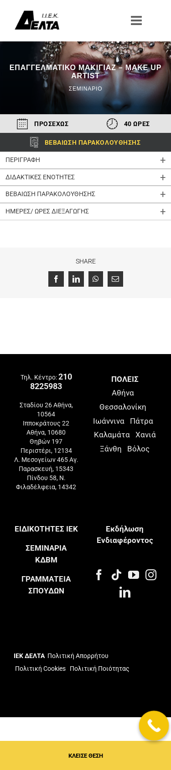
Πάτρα (141, 421)
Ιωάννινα (108, 421)
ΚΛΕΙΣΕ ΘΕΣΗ (85, 755)
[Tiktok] (116, 574)
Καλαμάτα (112, 434)
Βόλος (138, 448)
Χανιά (145, 434)
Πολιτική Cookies (40, 668)
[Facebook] (98, 574)
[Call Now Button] (154, 726)
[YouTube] (133, 574)
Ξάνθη (111, 448)
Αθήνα (123, 392)
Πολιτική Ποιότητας (99, 668)
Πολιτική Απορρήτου (78, 655)
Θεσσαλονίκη (122, 406)
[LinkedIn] (124, 592)
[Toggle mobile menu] (137, 20)
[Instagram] (150, 574)
